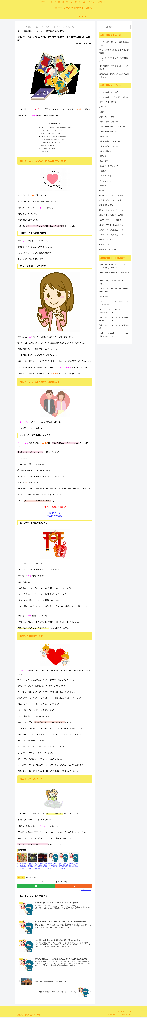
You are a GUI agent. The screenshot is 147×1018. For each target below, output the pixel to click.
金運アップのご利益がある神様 (111, 235)
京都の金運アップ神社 (107, 151)
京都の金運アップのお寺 (108, 146)
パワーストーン (105, 107)
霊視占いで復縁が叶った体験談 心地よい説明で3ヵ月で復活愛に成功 (63, 866)
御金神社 (102, 186)
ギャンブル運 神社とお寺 (108, 92)
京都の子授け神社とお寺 (108, 122)
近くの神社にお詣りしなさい (52, 143)
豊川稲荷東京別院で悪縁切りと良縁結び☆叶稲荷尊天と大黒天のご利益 (32, 866)
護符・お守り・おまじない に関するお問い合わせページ (114, 318)
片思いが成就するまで (48, 146)
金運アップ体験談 (106, 240)
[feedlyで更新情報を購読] (36, 887)
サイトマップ (104, 296)
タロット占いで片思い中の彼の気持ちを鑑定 (56, 128)
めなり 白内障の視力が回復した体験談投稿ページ (114, 290)
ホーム (119, 1012)
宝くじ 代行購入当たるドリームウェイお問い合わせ (114, 302)
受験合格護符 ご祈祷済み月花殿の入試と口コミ (114, 75)
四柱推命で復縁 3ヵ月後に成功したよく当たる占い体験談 (52, 866)
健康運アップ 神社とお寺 (108, 166)
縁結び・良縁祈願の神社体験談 (111, 215)
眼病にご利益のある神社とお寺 (111, 210)
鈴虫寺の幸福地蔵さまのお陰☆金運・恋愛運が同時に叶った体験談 (21, 866)
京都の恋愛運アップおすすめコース (112, 127)
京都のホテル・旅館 (107, 117)
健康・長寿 (103, 161)
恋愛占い (21, 878)
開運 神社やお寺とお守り (108, 249)
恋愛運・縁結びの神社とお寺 (110, 200)
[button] (128, 27)
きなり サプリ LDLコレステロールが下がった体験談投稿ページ (114, 266)
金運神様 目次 (52, 123)
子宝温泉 (102, 171)
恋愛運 (28, 878)
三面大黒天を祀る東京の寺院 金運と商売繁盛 (114, 51)
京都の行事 (103, 136)
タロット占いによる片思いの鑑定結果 (53, 137)
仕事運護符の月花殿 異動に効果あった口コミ (114, 67)
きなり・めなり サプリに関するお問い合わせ (114, 282)
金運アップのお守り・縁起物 (110, 220)
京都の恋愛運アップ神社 (108, 132)
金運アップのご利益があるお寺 (111, 225)
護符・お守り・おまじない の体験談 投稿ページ (114, 326)
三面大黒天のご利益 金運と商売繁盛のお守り (114, 59)
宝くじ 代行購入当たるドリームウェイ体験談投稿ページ (114, 310)
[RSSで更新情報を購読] (73, 887)
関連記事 (46, 152)
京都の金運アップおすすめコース (112, 141)
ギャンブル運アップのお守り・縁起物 (113, 97)
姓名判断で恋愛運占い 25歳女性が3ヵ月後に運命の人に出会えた (73, 866)
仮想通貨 (102, 156)
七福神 (101, 112)
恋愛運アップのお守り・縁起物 (111, 195)
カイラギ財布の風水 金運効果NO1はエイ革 (114, 43)
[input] (114, 27)
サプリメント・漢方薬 (107, 102)
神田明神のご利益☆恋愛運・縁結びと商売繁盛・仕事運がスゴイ (42, 866)
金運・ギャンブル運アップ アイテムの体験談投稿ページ (114, 334)
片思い (34, 878)
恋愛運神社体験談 (106, 205)
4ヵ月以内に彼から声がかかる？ (53, 140)
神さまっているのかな (48, 149)
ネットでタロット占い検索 (52, 134)
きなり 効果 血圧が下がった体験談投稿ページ (114, 274)
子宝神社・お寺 (105, 176)
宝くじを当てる (105, 181)
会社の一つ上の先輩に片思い (52, 131)
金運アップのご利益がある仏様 (111, 230)
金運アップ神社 (105, 245)
